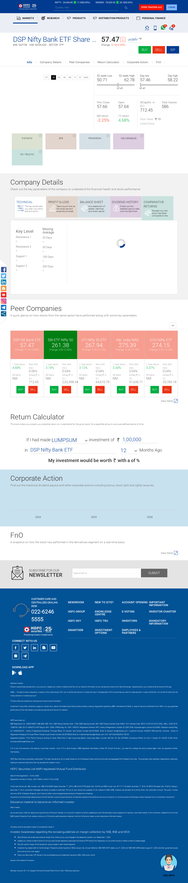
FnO (158, 62)
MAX (86, 77)
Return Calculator (108, 62)
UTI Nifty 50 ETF (94, 340)
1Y (75, 77)
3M (69, 77)
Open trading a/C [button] (151, 7)
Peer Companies (79, 62)
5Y (80, 77)
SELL (33, 389)
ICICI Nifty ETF (161, 340)
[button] (135, 39)
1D (53, 77)
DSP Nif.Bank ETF (27, 340)
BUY (20, 389)
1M (64, 77)
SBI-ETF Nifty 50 (60, 340)
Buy (145, 50)
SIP (172, 50)
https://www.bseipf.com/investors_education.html (28, 820)
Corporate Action (137, 62)
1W (58, 77)
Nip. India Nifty (127, 340)
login (171, 7)
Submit (154, 573)
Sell (158, 50)
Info (29, 62)
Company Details (50, 62)
